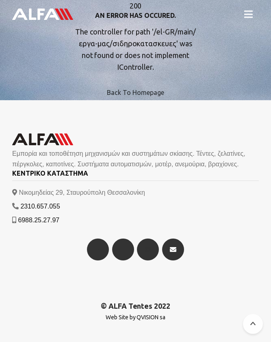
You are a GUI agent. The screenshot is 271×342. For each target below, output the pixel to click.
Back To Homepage (135, 92)
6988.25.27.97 (38, 220)
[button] (248, 14)
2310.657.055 (40, 206)
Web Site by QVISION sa (135, 317)
